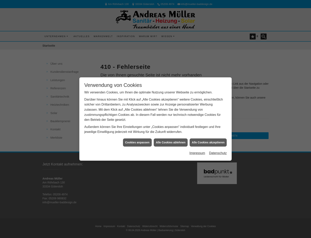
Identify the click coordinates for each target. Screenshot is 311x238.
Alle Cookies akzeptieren (208, 140)
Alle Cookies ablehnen (170, 140)
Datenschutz (218, 151)
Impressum (197, 151)
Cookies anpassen (137, 140)
